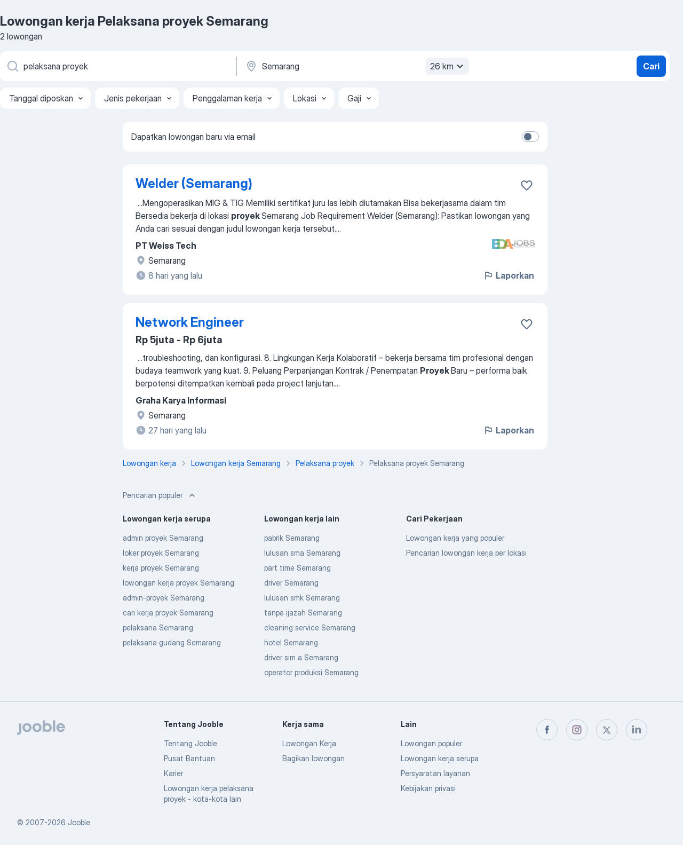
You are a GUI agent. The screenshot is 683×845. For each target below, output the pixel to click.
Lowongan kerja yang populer (455, 537)
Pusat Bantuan (189, 758)
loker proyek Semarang (161, 552)
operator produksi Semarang (311, 672)
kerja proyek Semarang (161, 567)
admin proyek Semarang (163, 537)
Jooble (79, 822)
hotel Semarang (291, 642)
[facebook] (547, 729)
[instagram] (576, 729)
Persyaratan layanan (435, 773)
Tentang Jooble (190, 743)
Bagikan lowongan (313, 758)
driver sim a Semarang (301, 657)
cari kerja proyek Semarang (168, 612)
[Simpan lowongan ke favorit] (526, 185)
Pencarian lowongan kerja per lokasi (466, 552)
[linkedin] (636, 729)
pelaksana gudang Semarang (172, 642)
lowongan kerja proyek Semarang (178, 582)
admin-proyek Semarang (163, 597)
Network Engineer (190, 322)
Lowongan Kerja (309, 743)
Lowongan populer (431, 743)
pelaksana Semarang (158, 627)
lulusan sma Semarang (302, 552)
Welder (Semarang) (194, 183)
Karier (173, 773)
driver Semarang (291, 582)
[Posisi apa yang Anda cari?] (117, 66)
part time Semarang (297, 567)
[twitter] (606, 729)
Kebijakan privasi (428, 788)
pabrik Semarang (292, 537)
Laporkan (508, 275)
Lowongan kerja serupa (440, 758)
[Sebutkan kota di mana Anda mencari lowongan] (356, 66)
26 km (448, 66)
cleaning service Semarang (309, 627)
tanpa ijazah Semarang (303, 612)
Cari (651, 66)
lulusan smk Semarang (302, 597)
